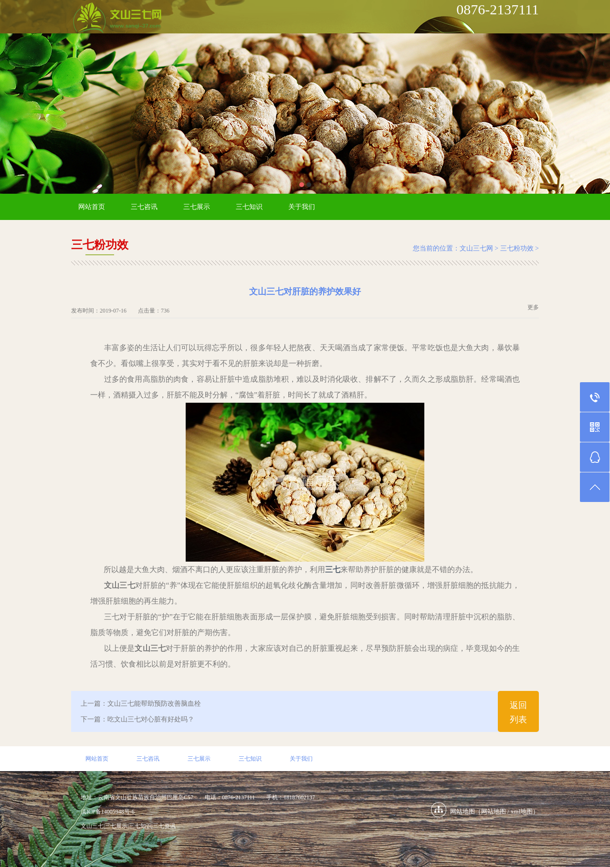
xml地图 (522, 811)
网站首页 (91, 206)
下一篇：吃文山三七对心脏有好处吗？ (137, 719)
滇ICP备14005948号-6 (108, 811)
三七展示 (196, 206)
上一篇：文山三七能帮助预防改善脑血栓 (141, 703)
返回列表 (518, 712)
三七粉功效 (517, 248)
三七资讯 (164, 826)
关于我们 (301, 206)
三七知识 (249, 206)
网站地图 (493, 811)
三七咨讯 (144, 206)
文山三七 (92, 826)
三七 (332, 569)
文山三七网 (476, 248)
